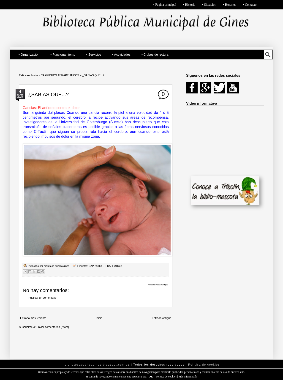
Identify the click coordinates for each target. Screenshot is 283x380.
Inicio (34, 75)
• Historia (189, 4)
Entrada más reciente (33, 318)
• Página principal (164, 4)
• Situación (209, 4)
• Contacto (250, 4)
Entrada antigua (161, 318)
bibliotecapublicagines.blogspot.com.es (97, 364)
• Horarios (229, 4)
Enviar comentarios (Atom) (52, 327)
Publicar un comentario (42, 297)
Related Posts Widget (158, 285)
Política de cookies (166, 376)
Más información (188, 376)
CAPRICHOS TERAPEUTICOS (60, 75)
